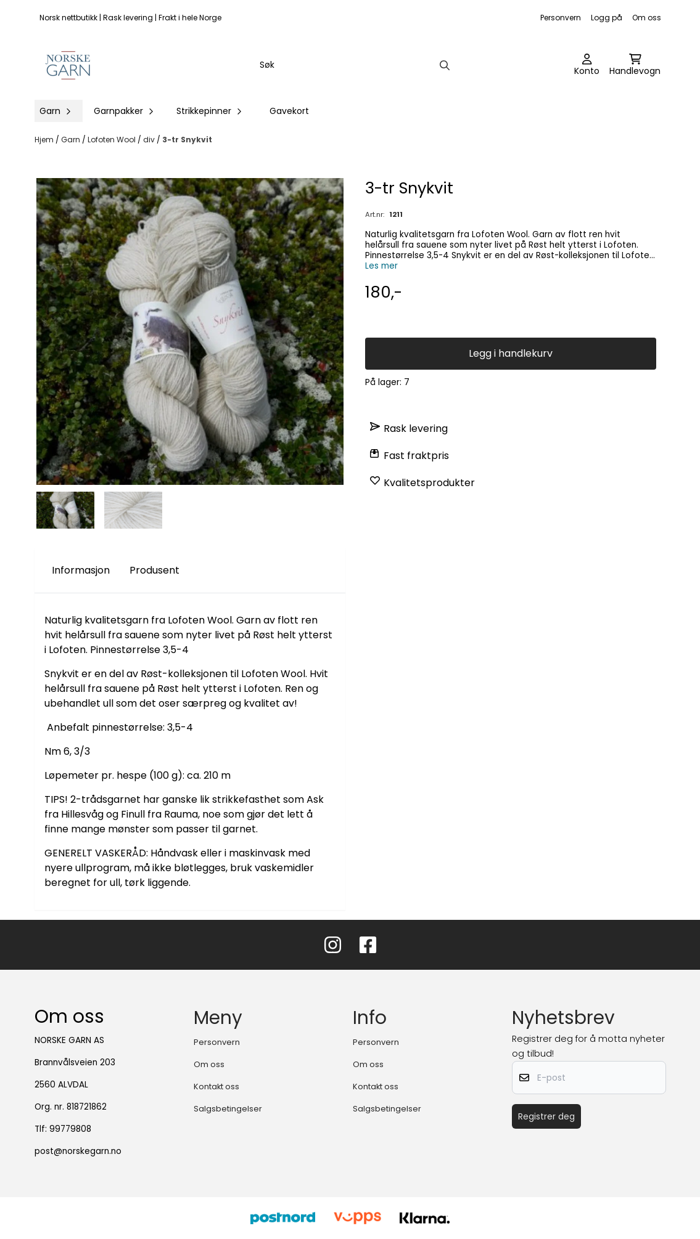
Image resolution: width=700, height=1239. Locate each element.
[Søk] (354, 65)
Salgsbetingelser (228, 1108)
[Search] (444, 65)
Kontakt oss (216, 1086)
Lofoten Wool (113, 139)
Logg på (606, 17)
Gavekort (289, 111)
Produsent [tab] (154, 570)
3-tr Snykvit (187, 139)
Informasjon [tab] (81, 570)
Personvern (560, 17)
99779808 (70, 1129)
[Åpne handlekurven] (634, 65)
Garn (71, 139)
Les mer (381, 266)
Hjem (45, 139)
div (150, 139)
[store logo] (69, 65)
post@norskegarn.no (78, 1151)
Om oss (646, 17)
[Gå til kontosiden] (586, 65)
